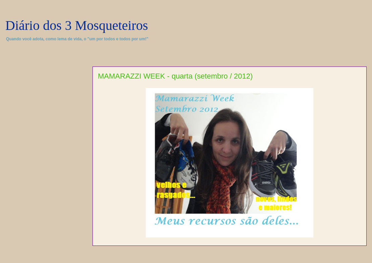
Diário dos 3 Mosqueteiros (76, 25)
